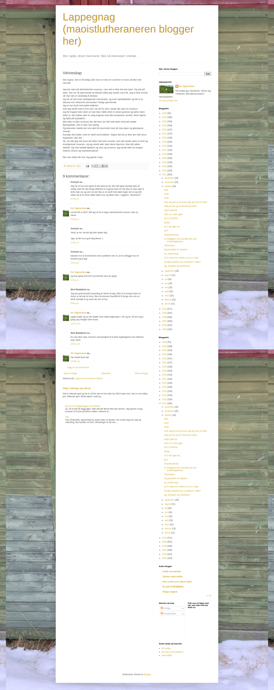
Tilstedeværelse (171, 235)
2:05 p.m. (75, 219)
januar (168, 303)
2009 (164, 313)
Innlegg (165, 608)
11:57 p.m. (76, 323)
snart (166, 194)
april (167, 291)
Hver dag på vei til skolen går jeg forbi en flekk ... (186, 202)
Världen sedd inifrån (173, 576)
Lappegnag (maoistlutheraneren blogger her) (128, 29)
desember (170, 178)
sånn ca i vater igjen (173, 214)
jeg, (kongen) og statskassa (177, 266)
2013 (164, 166)
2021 (164, 133)
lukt (67, 417)
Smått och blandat (172, 571)
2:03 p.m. (75, 199)
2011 (164, 174)
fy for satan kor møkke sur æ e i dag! (181, 258)
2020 (164, 137)
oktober (168, 186)
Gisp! (166, 198)
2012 (164, 170)
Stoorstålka (166, 655)
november (170, 182)
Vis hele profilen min (168, 100)
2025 (164, 117)
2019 (164, 142)
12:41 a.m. (76, 344)
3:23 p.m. (75, 280)
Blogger (147, 674)
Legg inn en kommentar (78, 367)
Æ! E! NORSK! (171, 218)
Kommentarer (168, 613)
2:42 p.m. (75, 242)
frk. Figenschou (78, 208)
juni (166, 283)
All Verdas (166, 648)
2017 (164, 150)
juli (166, 279)
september (170, 271)
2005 (164, 329)
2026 (164, 113)
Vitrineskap (169, 245)
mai (167, 287)
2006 (164, 325)
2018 (164, 146)
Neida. (167, 222)
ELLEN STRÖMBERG (173, 587)
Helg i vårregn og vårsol (77, 388)
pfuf (166, 230)
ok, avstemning (171, 253)
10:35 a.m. (76, 361)
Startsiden (106, 373)
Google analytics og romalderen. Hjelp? (182, 262)
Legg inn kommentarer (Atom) (89, 378)
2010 (164, 309)
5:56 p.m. (75, 303)
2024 (164, 121)
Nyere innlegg (70, 373)
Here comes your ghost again (177, 581)
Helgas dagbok (170, 592)
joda (166, 190)
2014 (164, 162)
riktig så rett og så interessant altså (180, 206)
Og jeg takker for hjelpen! (176, 249)
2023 (164, 125)
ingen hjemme (170, 210)
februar (168, 299)
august (168, 275)
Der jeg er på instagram (172, 652)
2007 (164, 321)
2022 (164, 129)
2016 (164, 154)
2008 (164, 317)
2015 (164, 158)
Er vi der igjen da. (172, 226)
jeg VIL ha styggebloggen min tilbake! (82, 406)
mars (167, 295)
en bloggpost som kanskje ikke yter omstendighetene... (180, 240)
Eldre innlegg (141, 373)
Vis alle (208, 596)
